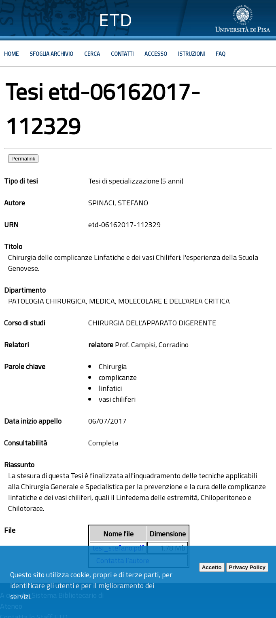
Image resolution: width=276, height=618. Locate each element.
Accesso (155, 54)
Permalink (23, 159)
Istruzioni (191, 54)
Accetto (212, 567)
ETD (115, 20)
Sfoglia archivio (51, 54)
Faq (220, 54)
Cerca (92, 54)
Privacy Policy (247, 567)
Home (11, 54)
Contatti (122, 54)
